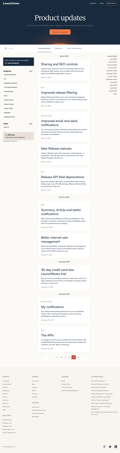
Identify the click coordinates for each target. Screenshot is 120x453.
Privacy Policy (66, 384)
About (63, 381)
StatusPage (35, 416)
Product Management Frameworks (102, 394)
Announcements (44, 48)
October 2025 (112, 76)
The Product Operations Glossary (101, 403)
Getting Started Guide (38, 410)
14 (78, 357)
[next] (82, 357)
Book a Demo (111, 3)
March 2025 (113, 91)
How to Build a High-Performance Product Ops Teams (104, 413)
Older (115, 94)
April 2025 (113, 88)
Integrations (6, 390)
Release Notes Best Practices (100, 384)
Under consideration (74, 48)
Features (5, 403)
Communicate (6, 384)
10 (61, 357)
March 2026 (113, 62)
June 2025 (113, 82)
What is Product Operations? (100, 400)
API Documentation (38, 413)
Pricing (4, 397)
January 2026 (112, 68)
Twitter (34, 390)
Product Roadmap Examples (100, 390)
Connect (5, 387)
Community (35, 381)
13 (74, 357)
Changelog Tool (7, 420)
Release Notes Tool (8, 429)
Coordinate (5, 381)
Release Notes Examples (98, 387)
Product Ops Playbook (98, 381)
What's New (6, 406)
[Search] (18, 48)
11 (65, 357)
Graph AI (5, 394)
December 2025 (111, 70)
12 (69, 357)
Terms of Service (67, 387)
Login (4, 410)
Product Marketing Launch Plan (101, 397)
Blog (33, 384)
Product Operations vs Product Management (100, 408)
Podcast (34, 394)
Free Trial (5, 400)
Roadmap (58, 48)
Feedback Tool (6, 426)
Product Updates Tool (9, 432)
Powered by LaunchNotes (10, 141)
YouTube (34, 397)
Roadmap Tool (6, 423)
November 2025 (111, 73)
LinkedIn (34, 387)
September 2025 (111, 79)
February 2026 (112, 65)
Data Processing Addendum (70, 390)
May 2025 (113, 85)
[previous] (46, 357)
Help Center (36, 407)
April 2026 (113, 59)
